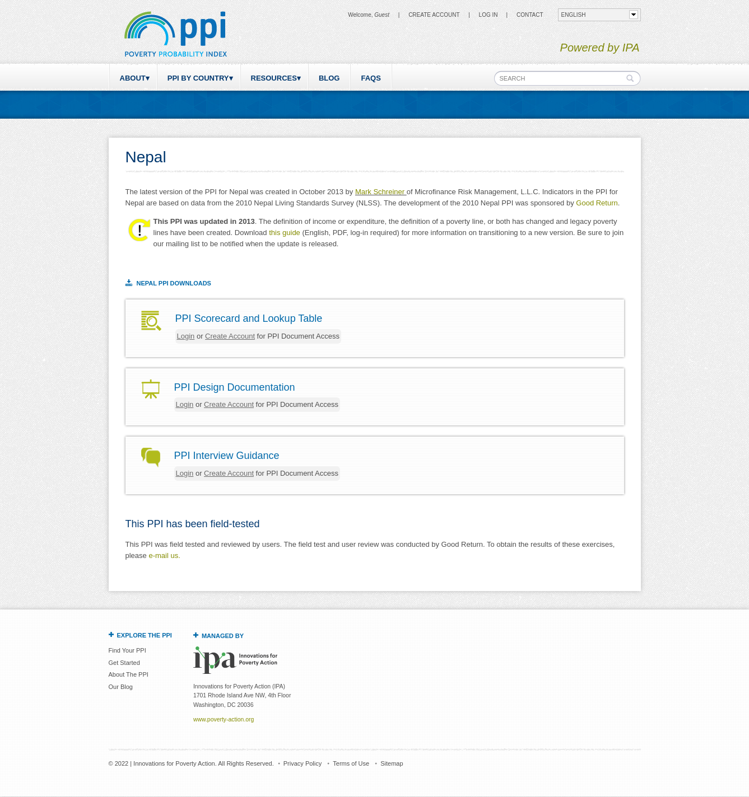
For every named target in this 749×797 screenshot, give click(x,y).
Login (186, 336)
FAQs (370, 78)
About (133, 78)
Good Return (596, 203)
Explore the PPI (144, 635)
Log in (488, 15)
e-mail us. (164, 555)
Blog (329, 78)
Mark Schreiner (381, 191)
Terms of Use (351, 763)
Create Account (433, 15)
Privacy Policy (302, 763)
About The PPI (128, 674)
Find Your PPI (127, 650)
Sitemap (391, 763)
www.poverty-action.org (223, 719)
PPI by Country (198, 78)
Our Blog (121, 686)
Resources (274, 78)
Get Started (124, 662)
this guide (284, 232)
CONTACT (530, 15)
